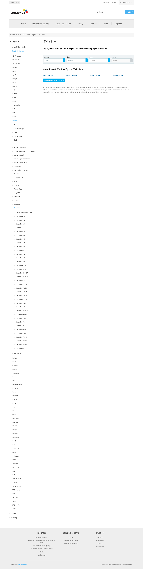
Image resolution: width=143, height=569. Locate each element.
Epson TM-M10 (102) (22, 311)
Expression (17, 166)
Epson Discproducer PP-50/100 (24, 151)
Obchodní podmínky (41, 537)
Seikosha (15, 456)
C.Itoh (14, 90)
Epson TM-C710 (21, 269)
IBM (13, 380)
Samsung (15, 448)
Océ (13, 407)
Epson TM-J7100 (21, 288)
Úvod (23, 24)
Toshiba (14, 482)
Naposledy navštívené (71, 540)
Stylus (16, 200)
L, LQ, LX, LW (18, 178)
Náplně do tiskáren (63, 24)
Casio (14, 97)
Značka (46, 57)
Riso (13, 445)
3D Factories (16, 56)
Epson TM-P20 (20, 322)
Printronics (15, 437)
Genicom (15, 369)
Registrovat (106, 2)
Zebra (14, 509)
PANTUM (15, 422)
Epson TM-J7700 (21, 299)
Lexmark (15, 396)
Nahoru (12, 35)
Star (13, 471)
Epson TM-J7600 (21, 295)
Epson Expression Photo (22, 159)
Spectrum (15, 467)
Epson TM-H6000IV (20, 162)
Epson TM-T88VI (21, 337)
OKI (13, 411)
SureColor (17, 204)
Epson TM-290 (20, 231)
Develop (15, 112)
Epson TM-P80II (21, 329)
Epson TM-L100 (21, 303)
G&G (14, 362)
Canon (14, 94)
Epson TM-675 (20, 250)
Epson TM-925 (20, 254)
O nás (42, 552)
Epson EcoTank (19, 155)
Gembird (15, 365)
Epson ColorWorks (20, 147)
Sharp (14, 460)
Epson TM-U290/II (21, 344)
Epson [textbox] (47, 60)
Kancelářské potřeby (40, 24)
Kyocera (15, 388)
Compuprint (16, 105)
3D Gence (15, 60)
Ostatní (16, 185)
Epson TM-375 (20, 239)
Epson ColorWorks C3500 (24, 213)
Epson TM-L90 (20, 307)
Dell (13, 109)
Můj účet (118, 24)
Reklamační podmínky (71, 543)
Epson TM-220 (20, 220)
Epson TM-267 (20, 228)
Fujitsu (14, 358)
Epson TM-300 (20, 235)
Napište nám (42, 555)
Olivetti (14, 414)
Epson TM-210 (20, 216)
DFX (15, 132)
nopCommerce (22, 564)
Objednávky (100, 540)
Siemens (15, 463)
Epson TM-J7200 (21, 292)
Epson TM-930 (20, 258)
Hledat (105, 24)
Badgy (14, 78)
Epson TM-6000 (21, 246)
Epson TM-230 (20, 224)
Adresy (100, 543)
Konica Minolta (17, 384)
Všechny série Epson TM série (54, 80)
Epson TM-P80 (20, 326)
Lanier (14, 392)
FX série (16, 174)
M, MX (16, 181)
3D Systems (16, 63)
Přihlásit (114, 2)
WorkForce (17, 353)
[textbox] (98, 60)
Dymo (14, 116)
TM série (17, 208)
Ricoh (14, 441)
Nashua (14, 399)
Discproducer (18, 136)
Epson (34, 35)
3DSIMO (15, 67)
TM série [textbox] (70, 60)
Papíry (80, 24)
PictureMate (18, 189)
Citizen (14, 101)
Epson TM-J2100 (21, 284)
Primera (15, 433)
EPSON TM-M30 (21, 314)
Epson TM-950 (20, 262)
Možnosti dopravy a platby (41, 545)
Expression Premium (20, 170)
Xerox (14, 501)
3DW (14, 71)
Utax (13, 494)
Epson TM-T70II (21, 333)
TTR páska (16, 490)
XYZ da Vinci (16, 505)
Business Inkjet (19, 129)
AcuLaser (17, 125)
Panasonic (15, 418)
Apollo (14, 75)
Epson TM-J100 (21, 280)
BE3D (14, 82)
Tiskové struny (17, 478)
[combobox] (54, 60)
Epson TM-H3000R (22, 273)
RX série (17, 196)
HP (13, 377)
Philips (14, 429)
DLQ (15, 140)
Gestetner (15, 373)
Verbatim (15, 497)
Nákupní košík (100, 547)
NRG (14, 403)
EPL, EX (17, 144)
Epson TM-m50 (21, 318)
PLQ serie (17, 193)
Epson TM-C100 (21, 265)
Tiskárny (92, 24)
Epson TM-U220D (21, 341)
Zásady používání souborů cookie (42, 549)
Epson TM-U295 (21, 348)
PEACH (14, 426)
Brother (14, 86)
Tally (13, 475)
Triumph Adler (17, 486)
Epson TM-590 (20, 243)
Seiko (14, 452)
